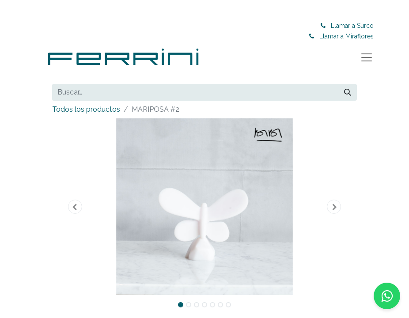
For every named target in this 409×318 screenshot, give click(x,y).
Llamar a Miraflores (349, 36)
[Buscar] (347, 92)
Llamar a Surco (355, 25)
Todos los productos (86, 109)
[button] (75, 207)
